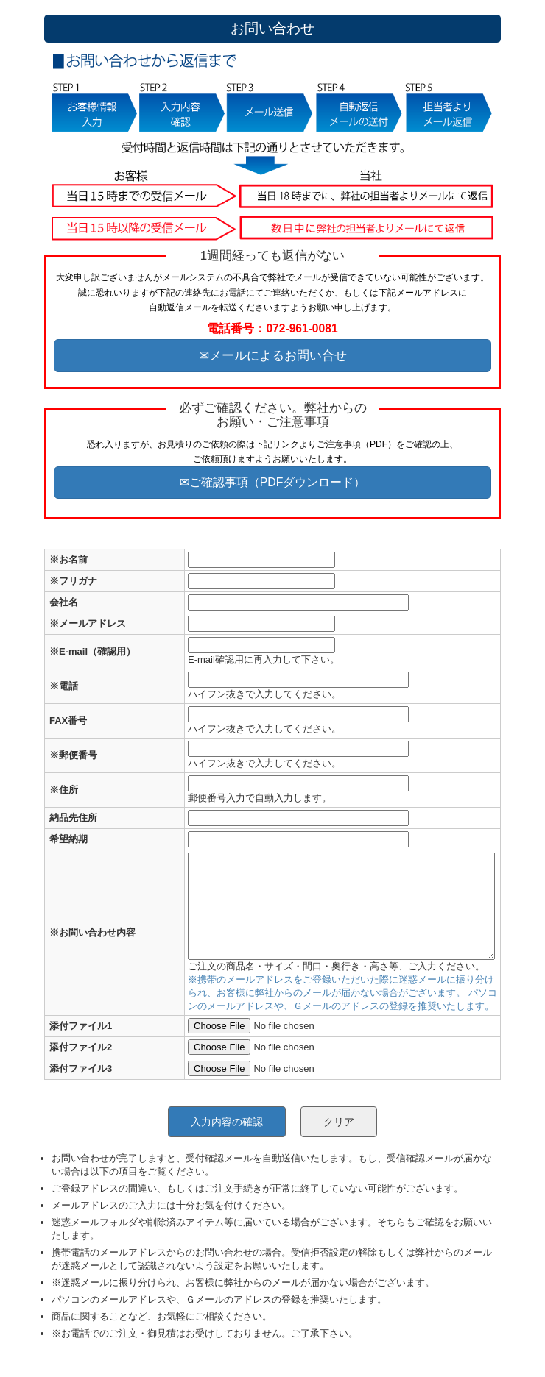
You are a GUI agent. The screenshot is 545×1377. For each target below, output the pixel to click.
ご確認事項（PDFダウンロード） (277, 482)
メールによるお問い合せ (278, 355)
